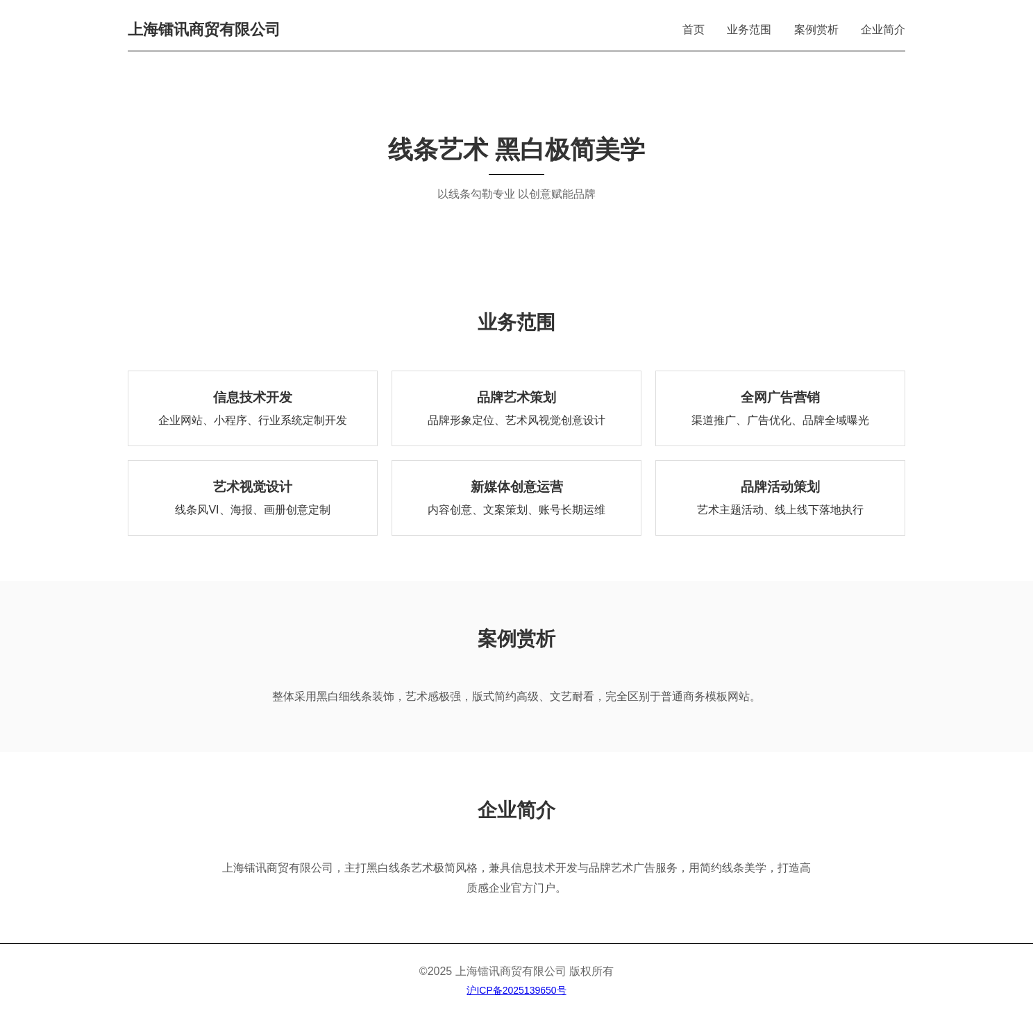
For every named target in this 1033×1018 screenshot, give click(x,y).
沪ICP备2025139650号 (516, 990)
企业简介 (883, 29)
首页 (693, 29)
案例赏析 (816, 29)
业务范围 (749, 29)
